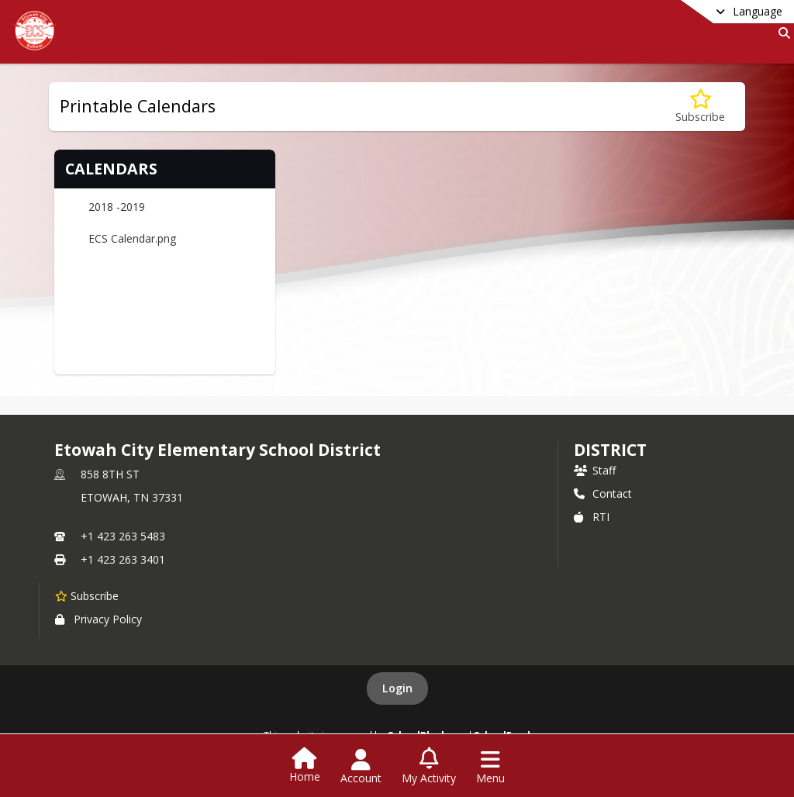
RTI (591, 516)
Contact (603, 493)
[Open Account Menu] (360, 766)
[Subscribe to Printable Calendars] (700, 106)
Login (397, 688)
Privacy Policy (98, 619)
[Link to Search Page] (781, 33)
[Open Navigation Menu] (490, 766)
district (610, 450)
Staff (595, 470)
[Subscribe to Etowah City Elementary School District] (87, 595)
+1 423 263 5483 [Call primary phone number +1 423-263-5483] (123, 536)
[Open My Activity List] (429, 766)
